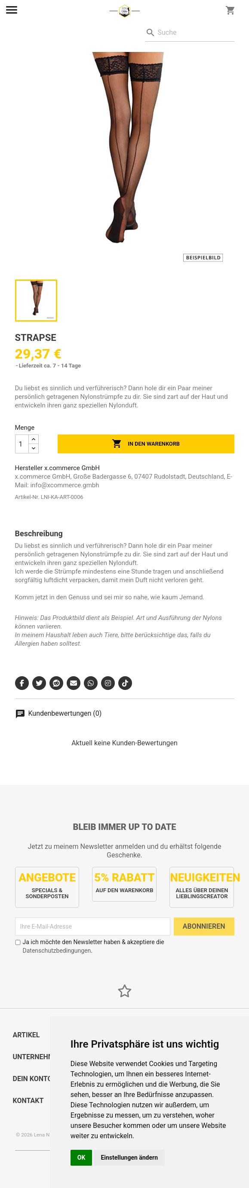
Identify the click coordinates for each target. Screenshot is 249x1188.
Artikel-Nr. (27, 497)
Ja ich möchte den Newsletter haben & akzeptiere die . (89, 946)
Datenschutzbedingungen (57, 950)
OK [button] (81, 1157)
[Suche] (189, 33)
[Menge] (22, 443)
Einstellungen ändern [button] (129, 1157)
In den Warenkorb (146, 444)
